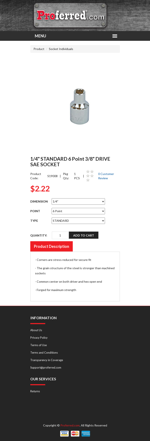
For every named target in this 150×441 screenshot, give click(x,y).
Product (38, 49)
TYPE (34, 220)
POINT (35, 211)
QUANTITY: (38, 235)
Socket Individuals (61, 49)
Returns (35, 391)
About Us (36, 330)
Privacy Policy (39, 337)
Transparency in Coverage (46, 360)
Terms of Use (38, 345)
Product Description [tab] (51, 246)
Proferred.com (70, 425)
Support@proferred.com (45, 367)
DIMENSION (39, 201)
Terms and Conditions (44, 352)
